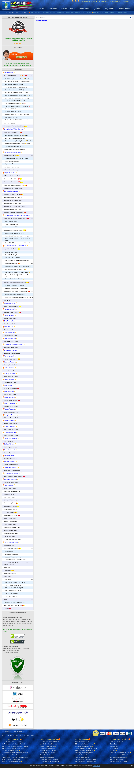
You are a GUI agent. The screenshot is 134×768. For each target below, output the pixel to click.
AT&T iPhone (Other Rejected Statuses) (16, 87)
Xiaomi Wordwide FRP (11, 227)
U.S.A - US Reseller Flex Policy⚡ (12, 761)
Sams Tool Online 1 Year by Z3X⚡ (120, 752)
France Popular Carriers (11, 359)
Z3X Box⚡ (113, 750)
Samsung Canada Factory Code (12, 200)
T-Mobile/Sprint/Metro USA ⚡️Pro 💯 (15, 103)
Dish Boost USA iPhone (11, 109)
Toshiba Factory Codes (9, 530)
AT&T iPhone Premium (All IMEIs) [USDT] (16, 92)
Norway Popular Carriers (10, 412)
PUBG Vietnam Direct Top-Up (13, 585)
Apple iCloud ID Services (11, 248)
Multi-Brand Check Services (10, 167)
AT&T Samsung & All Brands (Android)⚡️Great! (18, 95)
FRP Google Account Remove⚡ (85, 750)
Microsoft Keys (9, 551)
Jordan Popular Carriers (9, 370)
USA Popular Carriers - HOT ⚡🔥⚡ (14, 75)
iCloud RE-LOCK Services (12, 257)
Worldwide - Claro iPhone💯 (12, 179)
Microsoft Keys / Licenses (11, 548)
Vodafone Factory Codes (10, 533)
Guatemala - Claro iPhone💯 (12, 182)
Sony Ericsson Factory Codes (11, 527)
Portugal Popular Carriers (10, 429)
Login (3, 735)
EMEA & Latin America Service (11, 175)
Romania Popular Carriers (10, 435)
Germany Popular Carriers (10, 365)
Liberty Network (7, 441)
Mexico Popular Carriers (11, 400)
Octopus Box (6, 576)
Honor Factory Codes (10, 503)
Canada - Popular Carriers (11, 306)
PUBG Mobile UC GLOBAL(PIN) (14, 588)
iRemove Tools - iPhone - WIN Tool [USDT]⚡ (17, 272)
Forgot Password (115, 1)
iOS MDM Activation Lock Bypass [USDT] (16, 288)
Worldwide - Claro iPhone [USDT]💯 (14, 185)
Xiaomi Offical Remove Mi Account (14, 230)
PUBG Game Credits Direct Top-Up (15, 582)
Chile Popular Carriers (9, 329)
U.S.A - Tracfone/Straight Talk (11, 759)
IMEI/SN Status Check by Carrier (12, 170)
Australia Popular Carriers (11, 312)
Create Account (103, 1)
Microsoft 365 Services (11, 554)
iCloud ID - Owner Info (11, 252)
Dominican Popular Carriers (10, 347)
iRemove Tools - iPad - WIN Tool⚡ (15, 279)
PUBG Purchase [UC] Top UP (13, 590)
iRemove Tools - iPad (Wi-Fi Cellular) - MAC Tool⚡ (17, 275)
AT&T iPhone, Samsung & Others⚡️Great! (17, 79)
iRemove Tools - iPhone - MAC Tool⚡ (15, 269)
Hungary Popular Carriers (10, 376)
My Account (97, 9)
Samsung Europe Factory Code (11, 203)
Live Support (30, 735)
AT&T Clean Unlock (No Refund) (14, 84)
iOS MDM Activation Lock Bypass (14, 285)
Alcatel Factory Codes (9, 488)
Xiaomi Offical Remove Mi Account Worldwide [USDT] (17, 239)
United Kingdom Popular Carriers (13, 476)
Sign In (95, 1)
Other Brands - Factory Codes (11, 539)
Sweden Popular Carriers (10, 464)
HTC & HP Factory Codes (10, 500)
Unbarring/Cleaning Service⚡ (84, 746)
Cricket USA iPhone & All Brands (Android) (17, 98)
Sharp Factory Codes (9, 524)
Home (42, 9)
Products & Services (68, 9)
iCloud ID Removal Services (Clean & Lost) (17, 260)
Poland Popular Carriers (9, 423)
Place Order (52, 9)
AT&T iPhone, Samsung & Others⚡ (13, 742)
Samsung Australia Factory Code (12, 197)
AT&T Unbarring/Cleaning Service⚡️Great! (17, 135)
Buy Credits (109, 9)
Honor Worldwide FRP (11, 221)
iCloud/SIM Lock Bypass (11, 263)
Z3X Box (6, 608)
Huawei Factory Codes (10, 506)
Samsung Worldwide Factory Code (14, 212)
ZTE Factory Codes (8, 536)
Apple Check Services (10, 155)
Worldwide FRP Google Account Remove (15, 218)
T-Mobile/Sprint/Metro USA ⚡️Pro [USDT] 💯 (17, 106)
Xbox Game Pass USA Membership (15, 602)
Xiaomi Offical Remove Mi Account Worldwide (17, 243)
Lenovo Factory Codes (9, 509)
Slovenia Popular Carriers (10, 453)
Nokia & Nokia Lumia (9, 518)
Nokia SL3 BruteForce (9, 573)
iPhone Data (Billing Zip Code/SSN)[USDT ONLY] (19, 297)
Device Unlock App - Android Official (14, 126)
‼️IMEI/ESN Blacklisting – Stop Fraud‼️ (13, 149)
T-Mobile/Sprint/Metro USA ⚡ (11, 750)
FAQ (3, 731)
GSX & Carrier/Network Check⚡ (85, 744)
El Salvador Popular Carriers (11, 353)
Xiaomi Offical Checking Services (14, 233)
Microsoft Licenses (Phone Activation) (15, 559)
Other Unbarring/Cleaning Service (14, 146)
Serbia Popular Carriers (9, 447)
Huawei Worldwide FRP (11, 224)
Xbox (4, 599)
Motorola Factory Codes (11, 515)
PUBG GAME (6, 579)
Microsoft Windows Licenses (13, 557)
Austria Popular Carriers (9, 318)
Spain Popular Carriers (9, 458)
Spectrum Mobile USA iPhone (13, 111)
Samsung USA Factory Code (12, 194)
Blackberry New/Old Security (11, 491)
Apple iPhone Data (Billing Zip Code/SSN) (16, 291)
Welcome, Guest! (85, 1)
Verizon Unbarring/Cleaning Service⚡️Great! (17, 143)
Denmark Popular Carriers (10, 341)
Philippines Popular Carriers (10, 418)
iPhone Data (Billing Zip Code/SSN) (15, 294)
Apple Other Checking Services (13, 164)
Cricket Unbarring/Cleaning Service (15, 138)
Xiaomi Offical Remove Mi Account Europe (17, 236)
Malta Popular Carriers (9, 394)
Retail (14, 731)
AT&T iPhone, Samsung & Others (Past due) (17, 81)
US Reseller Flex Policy (11, 117)
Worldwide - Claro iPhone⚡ (48, 744)
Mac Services (6, 300)
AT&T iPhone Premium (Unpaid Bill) (12, 748)
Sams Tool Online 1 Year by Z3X (13, 605)
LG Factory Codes (9, 512)
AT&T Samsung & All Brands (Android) (13, 744)
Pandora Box (8, 570)
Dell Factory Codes (8, 494)
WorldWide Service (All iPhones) (12, 188)
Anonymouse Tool (8, 545)
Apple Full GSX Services (12, 161)
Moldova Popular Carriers (10, 406)
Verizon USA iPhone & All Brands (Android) (17, 114)
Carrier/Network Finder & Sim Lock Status (16, 158)
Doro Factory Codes (8, 497)
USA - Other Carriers (8, 123)
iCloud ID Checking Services (13, 255)
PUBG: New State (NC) (11, 593)
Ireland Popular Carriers (9, 382)
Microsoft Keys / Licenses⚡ (118, 757)
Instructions (8, 731)
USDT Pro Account (21, 735)
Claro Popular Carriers (9, 324)
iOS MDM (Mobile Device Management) (15, 282)
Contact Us (126, 1)
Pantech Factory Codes (9, 521)
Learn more (96, 766)
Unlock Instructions (124, 9)
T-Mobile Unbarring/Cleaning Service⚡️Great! (18, 141)
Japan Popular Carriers (10, 388)
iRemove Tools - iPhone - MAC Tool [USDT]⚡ (18, 266)
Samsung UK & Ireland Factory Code (13, 206)
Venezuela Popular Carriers (10, 482)
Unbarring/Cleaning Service (12, 132)
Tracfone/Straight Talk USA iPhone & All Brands (18, 120)
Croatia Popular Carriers (9, 335)
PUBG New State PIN (11, 596)
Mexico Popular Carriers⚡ (48, 746)
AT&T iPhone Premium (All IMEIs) (14, 89)
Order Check (84, 9)
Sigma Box (6, 567)
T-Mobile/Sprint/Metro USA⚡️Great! (15, 100)
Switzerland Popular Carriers (11, 470)
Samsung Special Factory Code (12, 209)
